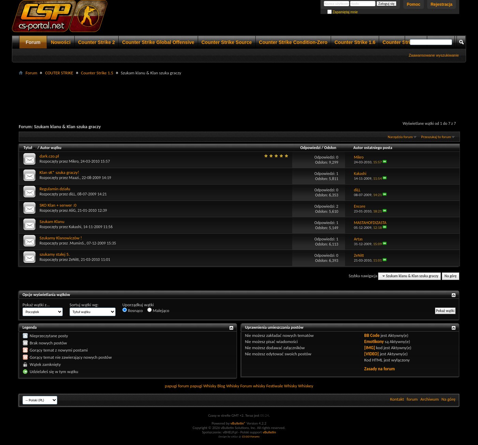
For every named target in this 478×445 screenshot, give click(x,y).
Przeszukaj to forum (436, 137)
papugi (171, 385)
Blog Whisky (228, 385)
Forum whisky (252, 385)
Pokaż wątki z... (36, 304)
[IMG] (369, 347)
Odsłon (330, 147)
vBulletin (269, 432)
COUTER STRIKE (59, 72)
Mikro (74, 161)
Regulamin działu (55, 188)
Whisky (209, 385)
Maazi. (74, 177)
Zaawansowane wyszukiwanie (434, 55)
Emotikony (374, 341)
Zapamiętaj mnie (342, 12)
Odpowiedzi (310, 147)
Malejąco (158, 310)
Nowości (61, 42)
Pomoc (413, 4)
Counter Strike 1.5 (97, 72)
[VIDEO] (371, 353)
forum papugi (190, 385)
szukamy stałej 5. (55, 254)
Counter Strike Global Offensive (158, 42)
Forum (33, 42)
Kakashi (75, 226)
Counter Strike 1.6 (354, 42)
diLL (72, 194)
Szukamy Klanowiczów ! (61, 237)
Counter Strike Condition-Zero (293, 42)
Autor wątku (50, 147)
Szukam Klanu (52, 221)
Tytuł (30, 147)
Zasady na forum (379, 368)
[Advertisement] (239, 92)
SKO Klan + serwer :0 (58, 205)
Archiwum (429, 399)
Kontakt (397, 399)
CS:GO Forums (250, 436)
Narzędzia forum (400, 137)
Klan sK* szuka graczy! (59, 172)
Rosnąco (132, 310)
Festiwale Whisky (281, 385)
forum (412, 399)
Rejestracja (441, 4)
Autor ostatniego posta (372, 147)
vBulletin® (238, 423)
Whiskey (305, 385)
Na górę (451, 276)
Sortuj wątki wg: (84, 304)
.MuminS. (77, 243)
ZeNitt (74, 259)
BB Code (371, 335)
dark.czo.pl (49, 156)
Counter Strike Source (226, 42)
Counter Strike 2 (96, 42)
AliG (72, 210)
